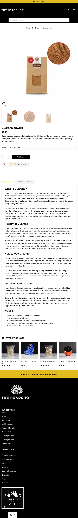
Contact (4, 463)
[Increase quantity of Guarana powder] (9, 157)
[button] (68, 10)
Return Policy (6, 432)
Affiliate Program (8, 459)
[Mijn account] (65, 10)
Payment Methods (8, 428)
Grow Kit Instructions (9, 471)
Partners (5, 483)
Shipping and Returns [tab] (25, 182)
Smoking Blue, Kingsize (28, 361)
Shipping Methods (8, 440)
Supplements (47, 28)
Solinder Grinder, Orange (67, 361)
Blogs (4, 416)
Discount (5, 467)
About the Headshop (9, 455)
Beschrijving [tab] (8, 182)
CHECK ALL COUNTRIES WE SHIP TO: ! (39, 374)
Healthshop (36, 28)
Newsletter (5, 475)
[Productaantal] (6, 157)
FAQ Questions (7, 424)
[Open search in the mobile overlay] (39, 20)
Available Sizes (6, 147)
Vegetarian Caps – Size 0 (48, 361)
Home (28, 28)
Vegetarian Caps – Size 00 (9, 362)
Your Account (6, 443)
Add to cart (21, 157)
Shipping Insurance (8, 436)
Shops (4, 479)
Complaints (6, 420)
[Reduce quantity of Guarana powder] (3, 157)
